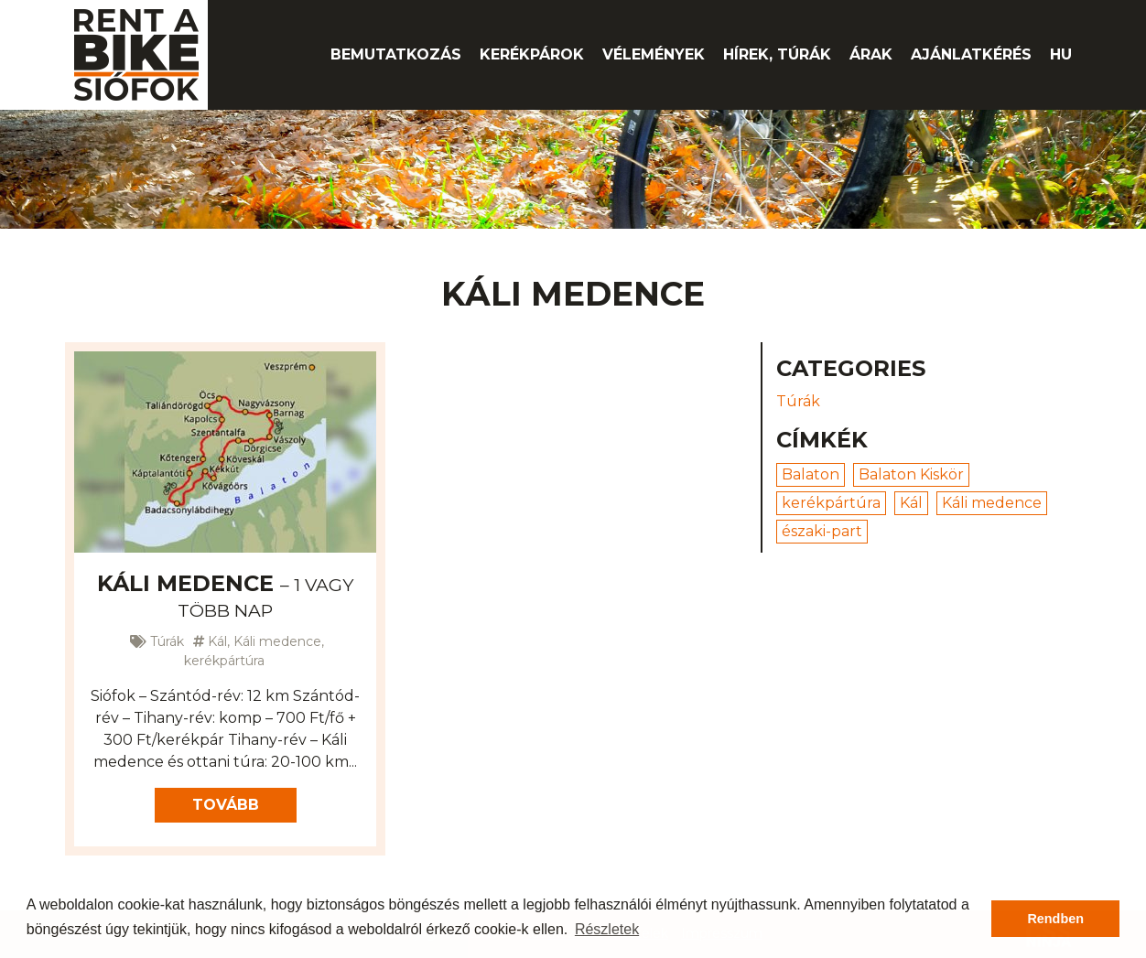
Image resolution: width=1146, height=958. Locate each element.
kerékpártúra (224, 660)
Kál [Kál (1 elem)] (911, 502)
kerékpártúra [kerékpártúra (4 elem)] (831, 502)
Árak (870, 54)
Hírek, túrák (777, 54)
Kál (217, 641)
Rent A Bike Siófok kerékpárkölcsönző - (136, 55)
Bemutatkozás (395, 54)
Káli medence (225, 596)
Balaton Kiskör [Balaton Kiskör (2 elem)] (911, 474)
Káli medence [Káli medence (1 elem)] (992, 502)
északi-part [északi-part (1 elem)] (822, 531)
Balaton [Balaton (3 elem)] (810, 474)
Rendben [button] (1055, 918)
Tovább (225, 804)
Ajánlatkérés (971, 54)
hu (1061, 54)
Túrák (167, 641)
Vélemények (653, 54)
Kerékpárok (532, 54)
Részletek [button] (607, 929)
